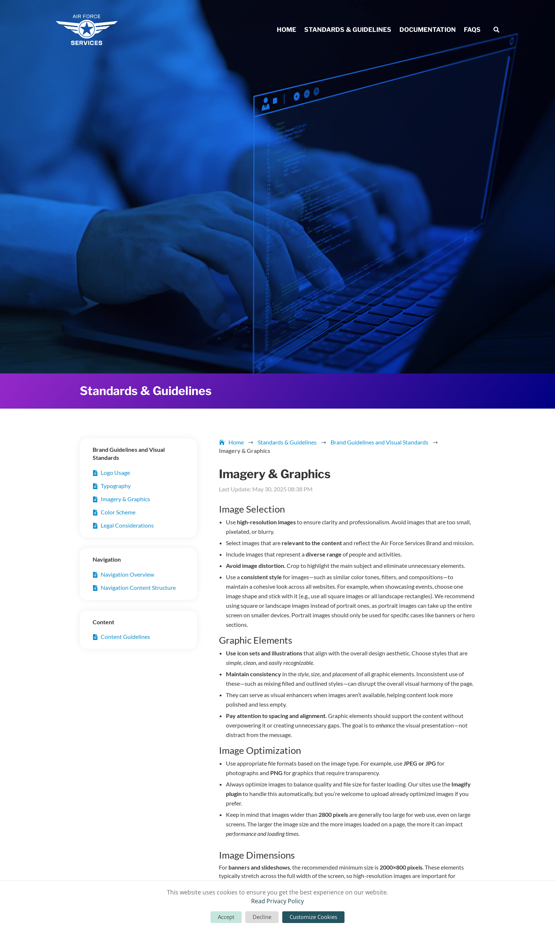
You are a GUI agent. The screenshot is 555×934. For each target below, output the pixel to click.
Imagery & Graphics (125, 498)
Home (286, 30)
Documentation (427, 30)
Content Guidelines (125, 636)
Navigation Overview (127, 574)
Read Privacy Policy (277, 901)
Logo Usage (115, 472)
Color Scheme (118, 512)
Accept (226, 916)
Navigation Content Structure (138, 587)
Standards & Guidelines (347, 30)
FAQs (472, 30)
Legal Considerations (127, 525)
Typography (116, 485)
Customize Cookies (313, 916)
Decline (262, 916)
